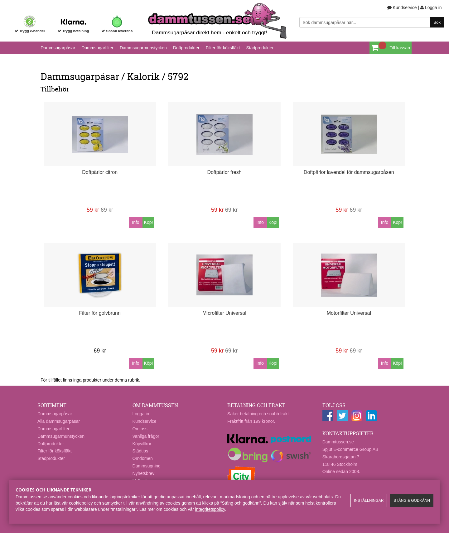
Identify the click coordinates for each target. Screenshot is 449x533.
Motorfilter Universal (349, 313)
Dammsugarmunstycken (143, 47)
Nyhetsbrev (144, 473)
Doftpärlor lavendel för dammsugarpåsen (349, 172)
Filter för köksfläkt (223, 47)
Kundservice (402, 7)
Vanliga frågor (146, 436)
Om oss (140, 428)
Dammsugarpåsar (58, 47)
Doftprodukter (186, 47)
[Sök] (371, 22)
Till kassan (399, 47)
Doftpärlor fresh (224, 172)
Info (135, 222)
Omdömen (143, 458)
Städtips (140, 450)
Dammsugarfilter (97, 47)
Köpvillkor (142, 443)
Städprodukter (259, 47)
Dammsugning (147, 465)
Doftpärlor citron (100, 172)
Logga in (431, 7)
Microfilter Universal (224, 313)
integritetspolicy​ (210, 509)
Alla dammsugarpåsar (58, 421)
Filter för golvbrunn (100, 313)
